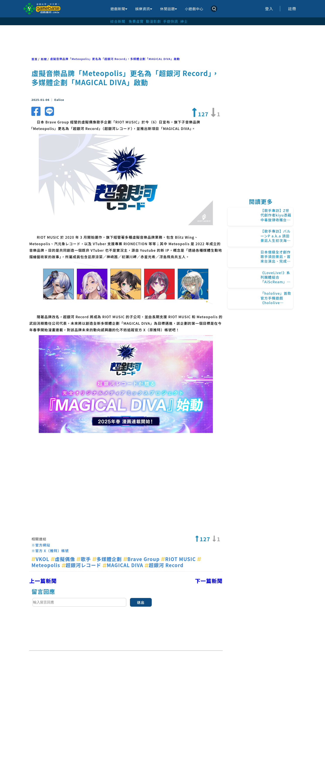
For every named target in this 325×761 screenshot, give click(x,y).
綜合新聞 (117, 21)
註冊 (292, 8)
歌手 (84, 558)
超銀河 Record (164, 564)
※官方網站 (40, 545)
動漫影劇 (153, 21)
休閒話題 (168, 8)
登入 (269, 8)
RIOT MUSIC (179, 558)
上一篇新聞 (43, 580)
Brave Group (142, 558)
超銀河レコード (82, 564)
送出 (141, 602)
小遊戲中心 (194, 8)
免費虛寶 (136, 21)
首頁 (34, 59)
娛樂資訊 (143, 8)
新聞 (44, 59)
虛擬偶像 (64, 558)
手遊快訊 (170, 21)
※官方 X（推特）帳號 (50, 550)
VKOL (41, 558)
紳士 (184, 21)
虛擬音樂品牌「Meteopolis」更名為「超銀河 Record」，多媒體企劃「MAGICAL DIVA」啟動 (115, 59)
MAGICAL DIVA (124, 564)
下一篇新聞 (209, 580)
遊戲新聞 (118, 8)
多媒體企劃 (107, 558)
